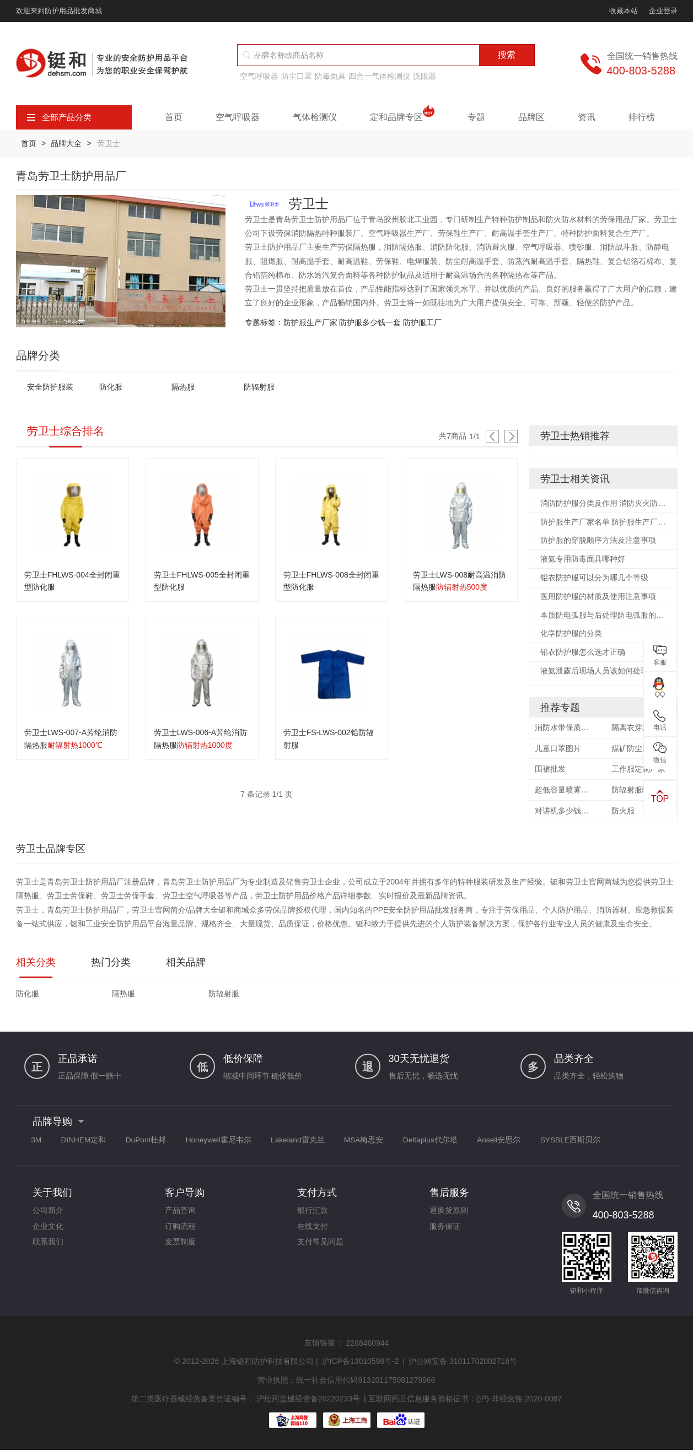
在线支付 (312, 1230)
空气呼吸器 (259, 76)
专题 (476, 117)
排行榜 (641, 117)
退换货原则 (448, 1214)
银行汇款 (312, 1214)
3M (38, 1143)
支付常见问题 (320, 1247)
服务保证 (444, 1230)
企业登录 (663, 11)
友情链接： (323, 1345)
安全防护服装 (50, 387)
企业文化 (48, 1230)
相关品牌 (186, 964)
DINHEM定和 (88, 1143)
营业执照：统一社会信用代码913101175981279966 (346, 1382)
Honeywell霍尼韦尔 (229, 1143)
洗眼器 (424, 76)
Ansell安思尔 (523, 1143)
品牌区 (531, 117)
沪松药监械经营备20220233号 (308, 1399)
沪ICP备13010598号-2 (360, 1364)
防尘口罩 (296, 76)
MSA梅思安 (381, 1143)
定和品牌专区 (402, 117)
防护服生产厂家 (310, 322)
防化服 (110, 387)
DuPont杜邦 (153, 1143)
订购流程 (180, 1230)
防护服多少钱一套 (370, 322)
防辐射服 (259, 387)
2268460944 (367, 1345)
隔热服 (183, 387)
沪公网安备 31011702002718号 (463, 1364)
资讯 (586, 117)
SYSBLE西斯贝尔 (597, 1143)
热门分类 (111, 964)
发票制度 (180, 1247)
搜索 (506, 55)
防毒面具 (330, 76)
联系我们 (48, 1247)
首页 (173, 117)
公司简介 (48, 1214)
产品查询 (180, 1214)
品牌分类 (38, 355)
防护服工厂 (422, 322)
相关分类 (36, 964)
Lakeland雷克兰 (311, 1143)
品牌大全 (67, 143)
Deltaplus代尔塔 (451, 1143)
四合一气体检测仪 (379, 76)
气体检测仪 (315, 117)
